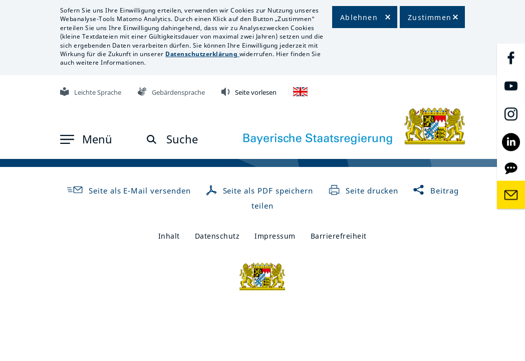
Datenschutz (217, 236)
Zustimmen (429, 17)
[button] (86, 139)
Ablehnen (359, 17)
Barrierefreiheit (339, 236)
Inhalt (169, 236)
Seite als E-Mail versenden (128, 191)
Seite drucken (363, 191)
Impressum (275, 236)
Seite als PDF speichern (260, 191)
